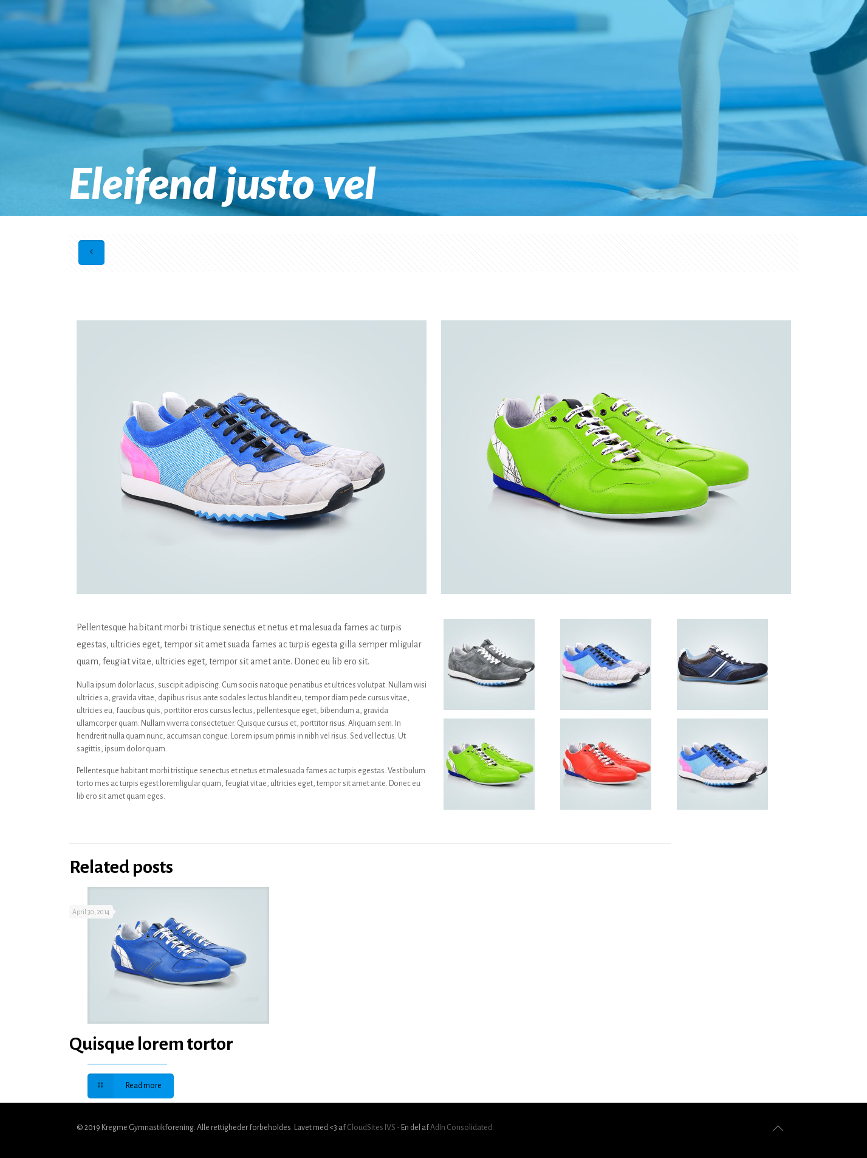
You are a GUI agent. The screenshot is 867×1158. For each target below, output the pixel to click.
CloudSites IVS (371, 1127)
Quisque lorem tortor (151, 1043)
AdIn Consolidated (461, 1127)
